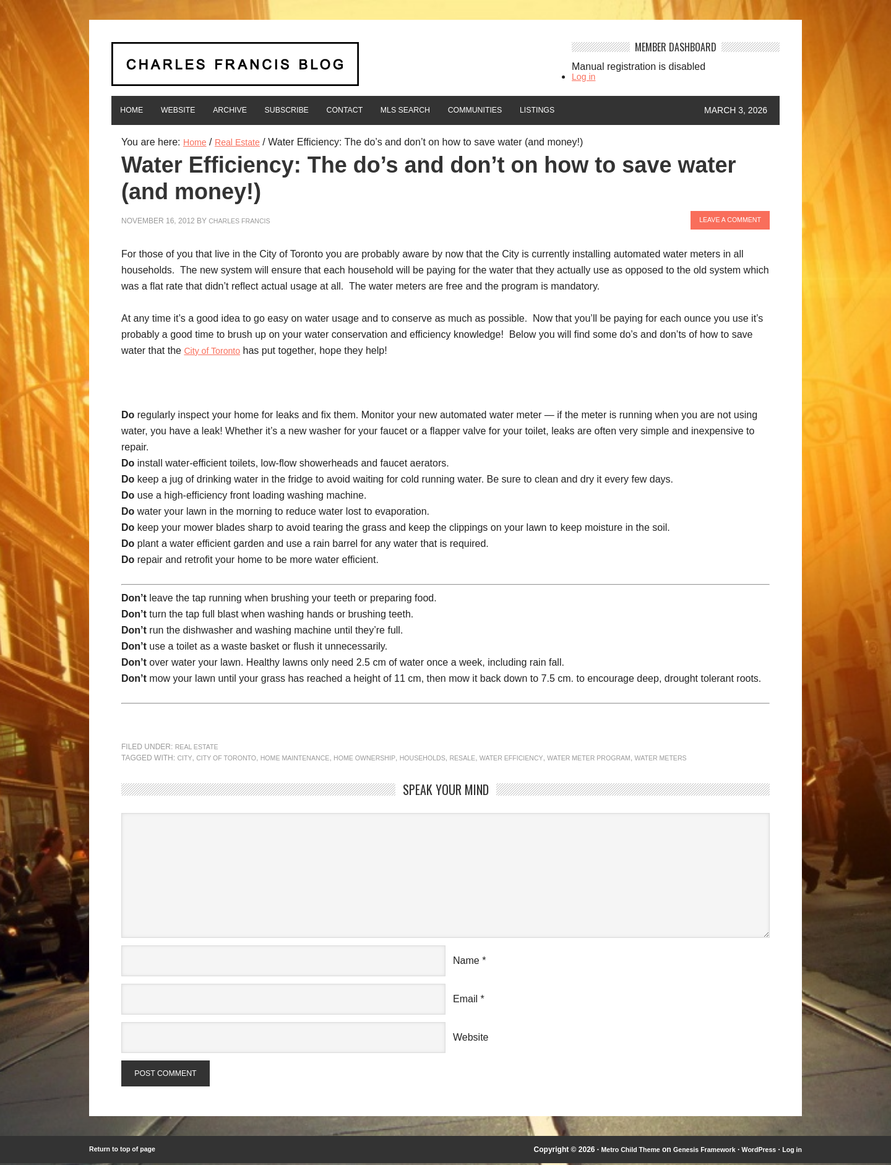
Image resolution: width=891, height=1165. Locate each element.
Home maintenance (308, 756)
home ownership (386, 756)
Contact (397, 110)
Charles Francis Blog (330, 69)
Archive (257, 110)
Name (466, 958)
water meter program (637, 756)
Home (137, 110)
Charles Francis (243, 219)
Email (465, 997)
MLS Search (470, 110)
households (451, 756)
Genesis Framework (693, 1151)
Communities (554, 110)
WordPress (753, 1151)
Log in (585, 76)
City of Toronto (216, 348)
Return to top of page (126, 1151)
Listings (629, 110)
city (185, 756)
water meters (718, 756)
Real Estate (199, 745)
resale (495, 756)
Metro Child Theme (610, 1151)
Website (193, 110)
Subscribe (326, 110)
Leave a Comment (725, 219)
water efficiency (550, 756)
